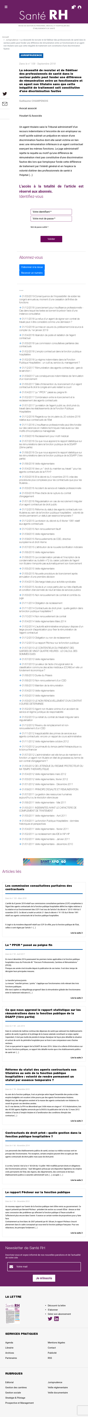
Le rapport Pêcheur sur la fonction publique (57, 643)
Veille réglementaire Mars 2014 (50, 622)
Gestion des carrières (16, 1387)
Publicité (52, 1353)
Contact (52, 1347)
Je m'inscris (44, 1278)
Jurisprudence (12, 40)
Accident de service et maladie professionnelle (58, 488)
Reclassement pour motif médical (52, 436)
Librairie (9, 1347)
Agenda (9, 1342)
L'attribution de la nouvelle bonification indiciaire (59, 547)
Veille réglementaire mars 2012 (50, 774)
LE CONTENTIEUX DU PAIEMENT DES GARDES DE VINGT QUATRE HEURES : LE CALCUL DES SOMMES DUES (48, 651)
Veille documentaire (58, 1392)
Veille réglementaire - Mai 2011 (50, 803)
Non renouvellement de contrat (50, 617)
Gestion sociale (13, 1392)
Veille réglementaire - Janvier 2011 (52, 839)
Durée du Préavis (43, 676)
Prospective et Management (19, 1403)
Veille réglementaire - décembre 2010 (54, 844)
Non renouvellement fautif (48, 529)
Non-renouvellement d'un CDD (50, 681)
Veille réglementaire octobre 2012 (52, 742)
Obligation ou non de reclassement (52, 638)
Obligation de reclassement (48, 603)
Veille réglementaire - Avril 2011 (51, 816)
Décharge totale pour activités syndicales (55, 582)
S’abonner (53, 1309)
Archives (9, 1353)
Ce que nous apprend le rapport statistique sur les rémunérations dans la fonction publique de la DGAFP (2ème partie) (50, 444)
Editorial (9, 1382)
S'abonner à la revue (32, 267)
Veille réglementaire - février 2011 (52, 829)
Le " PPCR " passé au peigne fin (51, 392)
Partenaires (11, 1358)
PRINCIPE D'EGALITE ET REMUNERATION (56, 790)
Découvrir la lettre (57, 1305)
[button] (51, 239)
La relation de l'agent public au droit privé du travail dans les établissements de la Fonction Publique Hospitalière (49, 409)
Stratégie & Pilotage (15, 1397)
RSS (50, 1358)
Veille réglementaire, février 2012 (51, 779)
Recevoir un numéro (32, 272)
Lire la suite (77, 933)
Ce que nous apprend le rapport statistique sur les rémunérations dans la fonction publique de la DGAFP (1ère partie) (50, 456)
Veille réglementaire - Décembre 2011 (54, 784)
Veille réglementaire (44, 464)
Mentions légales (56, 1342)
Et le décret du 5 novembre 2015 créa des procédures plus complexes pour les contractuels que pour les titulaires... (50, 480)
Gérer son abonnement (59, 1314)
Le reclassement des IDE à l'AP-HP (52, 834)
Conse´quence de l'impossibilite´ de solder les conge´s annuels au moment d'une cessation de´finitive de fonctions (49, 299)
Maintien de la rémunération (49, 686)
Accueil (5, 37)
